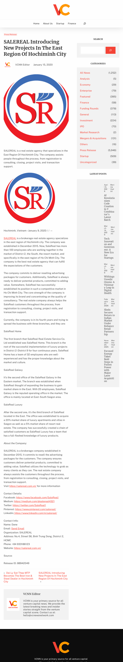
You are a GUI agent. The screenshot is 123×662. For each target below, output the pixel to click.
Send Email (17, 509)
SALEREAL (10, 234)
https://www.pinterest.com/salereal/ (35, 489)
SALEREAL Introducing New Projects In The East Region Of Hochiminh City (58, 553)
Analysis (91, 78)
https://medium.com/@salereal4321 (34, 481)
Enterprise (92, 90)
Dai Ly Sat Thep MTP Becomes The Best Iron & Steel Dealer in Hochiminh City (18, 553)
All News (92, 72)
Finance (91, 102)
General (91, 114)
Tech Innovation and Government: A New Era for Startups (109, 259)
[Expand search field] (85, 23)
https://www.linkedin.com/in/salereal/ (35, 493)
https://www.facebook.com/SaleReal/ (37, 478)
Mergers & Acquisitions (93, 141)
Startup (91, 161)
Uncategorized (95, 167)
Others (90, 149)
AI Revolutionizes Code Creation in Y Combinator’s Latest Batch (109, 215)
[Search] (111, 50)
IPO (89, 126)
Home (36, 23)
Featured (92, 96)
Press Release (10, 34)
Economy (92, 84)
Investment (93, 120)
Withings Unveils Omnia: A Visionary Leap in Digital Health (110, 304)
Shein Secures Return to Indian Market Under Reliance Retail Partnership (109, 351)
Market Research (96, 132)
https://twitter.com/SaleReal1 (29, 485)
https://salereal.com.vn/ (22, 466)
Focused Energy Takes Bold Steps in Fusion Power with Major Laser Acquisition (110, 403)
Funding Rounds (96, 108)
